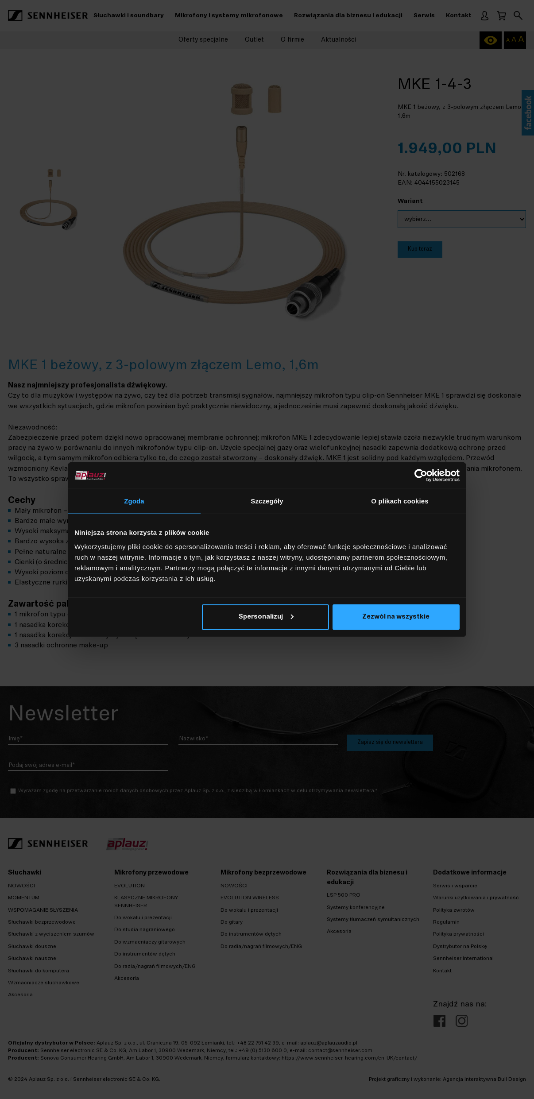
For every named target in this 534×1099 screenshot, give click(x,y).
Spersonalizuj (266, 616)
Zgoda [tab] (134, 501)
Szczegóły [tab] (267, 501)
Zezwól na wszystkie (396, 616)
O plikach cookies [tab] (399, 501)
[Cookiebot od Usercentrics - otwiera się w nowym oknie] (421, 475)
